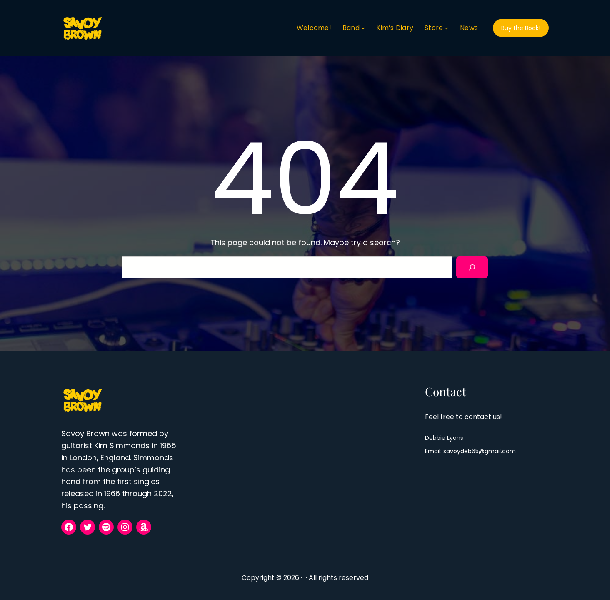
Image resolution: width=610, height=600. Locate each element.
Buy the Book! (520, 28)
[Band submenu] (363, 28)
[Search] (472, 267)
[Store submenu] (447, 28)
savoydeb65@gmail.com (479, 451)
